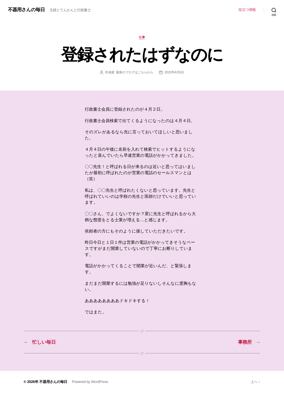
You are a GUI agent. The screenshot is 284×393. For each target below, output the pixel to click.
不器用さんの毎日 (26, 9)
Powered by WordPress (90, 382)
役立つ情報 (247, 10)
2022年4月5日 (174, 72)
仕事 (142, 37)
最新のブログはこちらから (134, 72)
